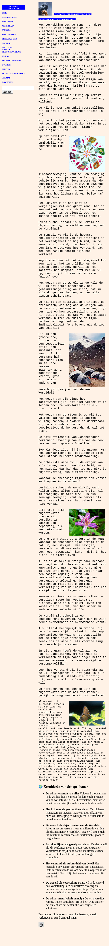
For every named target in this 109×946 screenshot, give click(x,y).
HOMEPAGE (7, 82)
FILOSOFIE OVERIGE (11, 52)
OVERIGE (6, 65)
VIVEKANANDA (9, 35)
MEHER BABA (8, 26)
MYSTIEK (6, 43)
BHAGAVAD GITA (9, 39)
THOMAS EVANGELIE (11, 61)
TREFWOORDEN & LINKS (13, 74)
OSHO (4, 13)
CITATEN (6, 69)
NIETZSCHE (7, 48)
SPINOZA (6, 50)
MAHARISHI (7, 22)
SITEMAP (6, 78)
